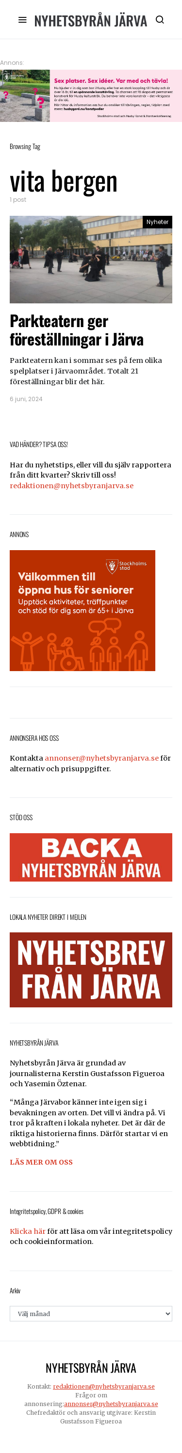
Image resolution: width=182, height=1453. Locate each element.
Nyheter (157, 222)
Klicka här (28, 1231)
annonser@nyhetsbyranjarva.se (102, 758)
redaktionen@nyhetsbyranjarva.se (71, 485)
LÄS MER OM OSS (41, 1162)
